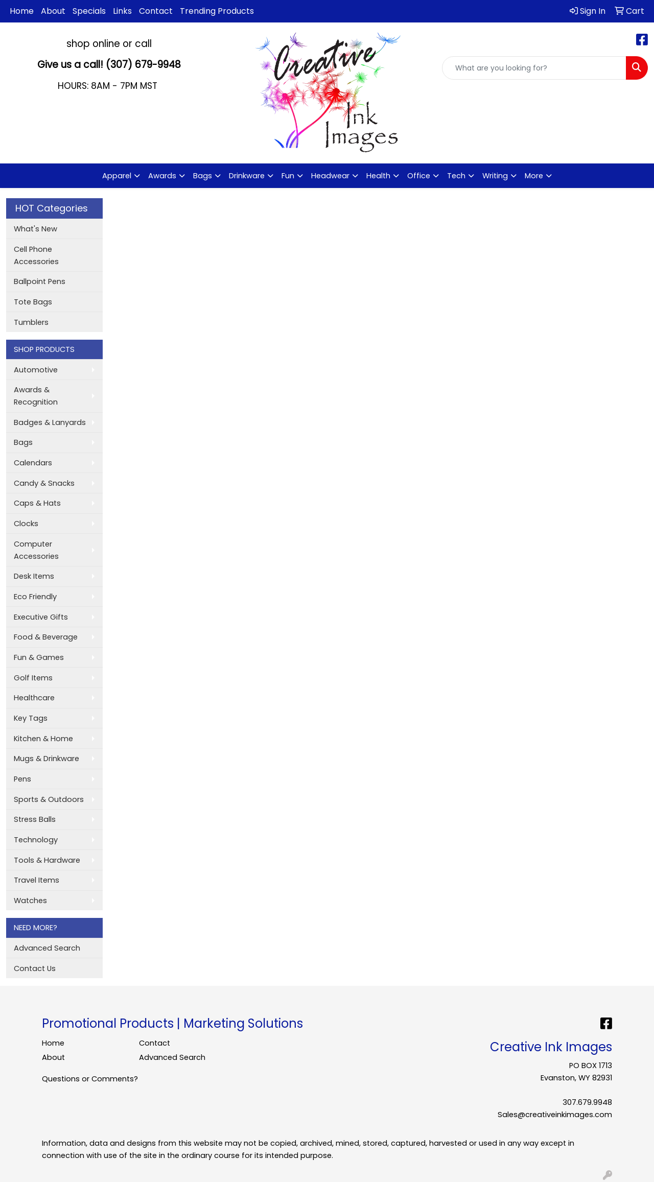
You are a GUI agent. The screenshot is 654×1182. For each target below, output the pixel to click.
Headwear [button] (330, 176)
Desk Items (34, 576)
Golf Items (33, 678)
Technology (36, 840)
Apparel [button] (116, 176)
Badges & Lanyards (50, 422)
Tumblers (31, 322)
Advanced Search (47, 948)
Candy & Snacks (44, 483)
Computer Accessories (36, 550)
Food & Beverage (46, 637)
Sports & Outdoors (49, 799)
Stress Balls (35, 819)
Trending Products (217, 11)
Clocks (26, 523)
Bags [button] (202, 176)
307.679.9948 (587, 1102)
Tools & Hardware (47, 860)
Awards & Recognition (36, 396)
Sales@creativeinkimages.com (555, 1114)
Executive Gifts (41, 617)
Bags (23, 442)
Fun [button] (288, 176)
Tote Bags (33, 302)
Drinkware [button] (247, 176)
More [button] (534, 176)
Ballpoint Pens (39, 281)
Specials (89, 11)
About (53, 11)
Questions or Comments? (90, 1079)
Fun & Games (39, 657)
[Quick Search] (534, 68)
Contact (156, 11)
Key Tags (31, 718)
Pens (22, 779)
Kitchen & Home (43, 739)
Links (122, 11)
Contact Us (35, 968)
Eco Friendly (35, 597)
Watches (30, 900)
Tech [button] (456, 176)
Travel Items (36, 880)
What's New (35, 229)
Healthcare (34, 698)
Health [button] (378, 176)
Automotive (36, 370)
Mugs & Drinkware (46, 758)
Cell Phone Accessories (36, 255)
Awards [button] (162, 176)
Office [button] (418, 176)
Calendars (33, 463)
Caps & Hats (37, 503)
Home (22, 11)
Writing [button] (495, 176)
